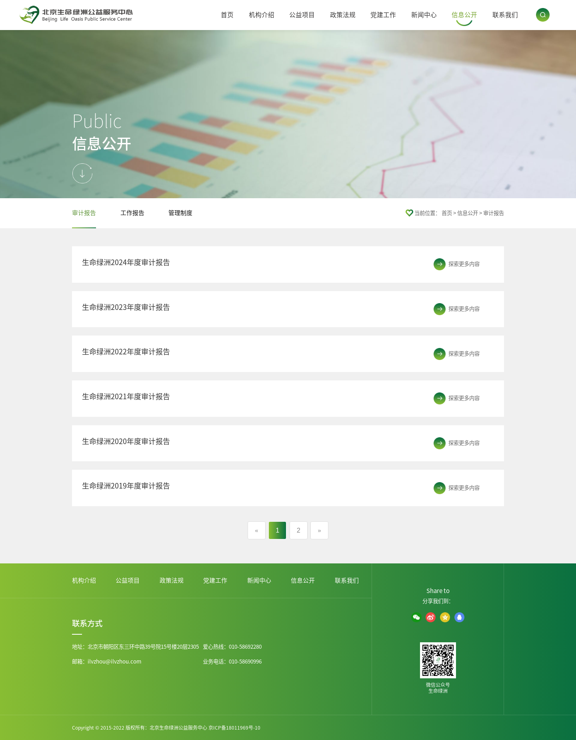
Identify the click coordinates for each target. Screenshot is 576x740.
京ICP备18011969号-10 (234, 727)
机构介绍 (261, 15)
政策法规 (343, 15)
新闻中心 (424, 15)
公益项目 (302, 15)
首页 (227, 15)
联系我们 (505, 15)
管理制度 (180, 213)
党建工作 (383, 15)
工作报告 (132, 213)
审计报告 (84, 213)
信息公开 (464, 15)
